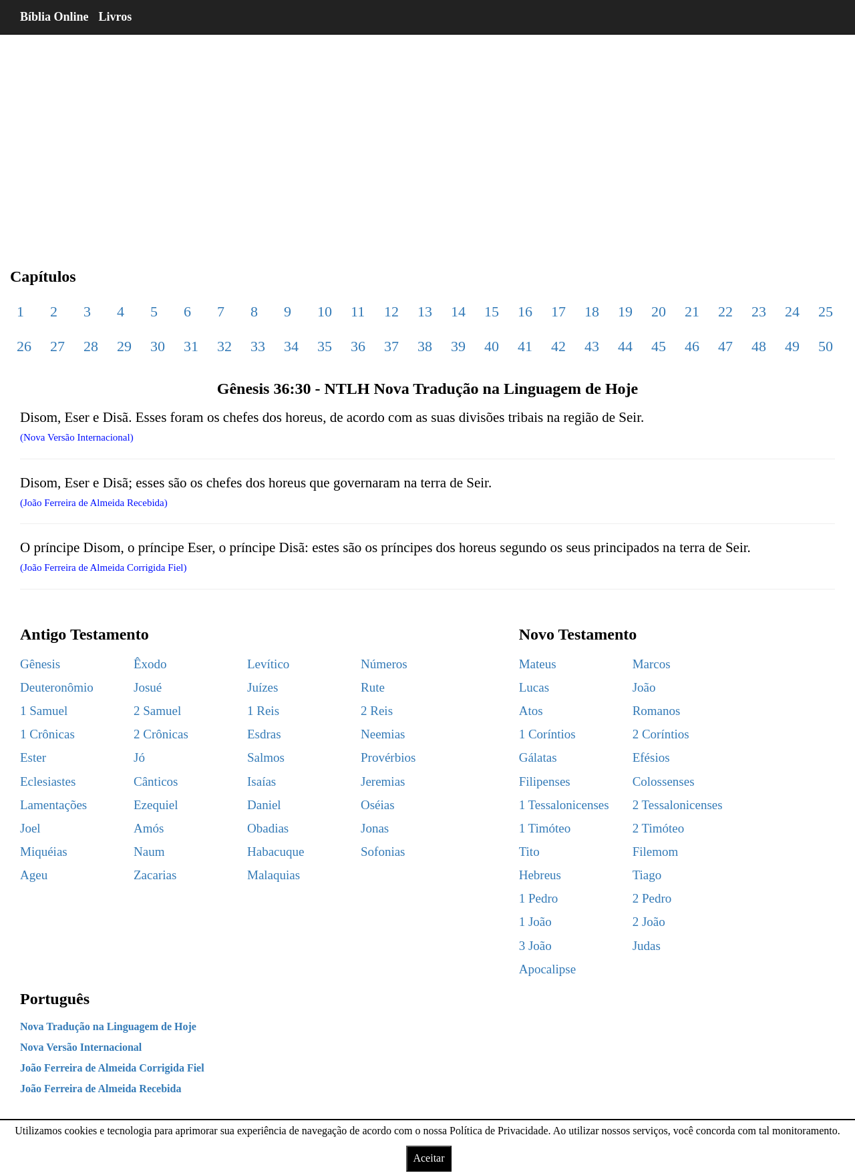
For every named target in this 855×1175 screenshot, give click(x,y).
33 (257, 346)
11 (358, 311)
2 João (649, 922)
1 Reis (263, 711)
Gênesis (40, 664)
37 (391, 346)
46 (692, 346)
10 (324, 311)
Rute (373, 687)
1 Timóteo (545, 828)
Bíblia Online (54, 16)
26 (24, 346)
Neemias (383, 734)
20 (658, 311)
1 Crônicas (47, 734)
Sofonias (383, 852)
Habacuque (275, 852)
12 (391, 311)
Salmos (266, 757)
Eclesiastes (47, 781)
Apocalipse (547, 969)
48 (758, 346)
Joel (30, 828)
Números (384, 664)
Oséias (378, 805)
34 (291, 346)
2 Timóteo (659, 828)
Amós (149, 828)
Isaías (261, 781)
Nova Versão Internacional (81, 1047)
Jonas (375, 828)
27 (57, 346)
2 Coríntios (661, 734)
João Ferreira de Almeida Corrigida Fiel (112, 1068)
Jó (139, 757)
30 (157, 346)
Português (55, 998)
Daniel (264, 805)
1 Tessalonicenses (564, 805)
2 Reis (377, 711)
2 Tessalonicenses (678, 805)
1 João (535, 922)
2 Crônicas (161, 734)
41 (525, 346)
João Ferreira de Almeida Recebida (100, 1088)
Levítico (268, 664)
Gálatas (538, 757)
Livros (115, 16)
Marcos (652, 664)
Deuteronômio (57, 687)
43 (591, 346)
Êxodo (150, 664)
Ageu (33, 875)
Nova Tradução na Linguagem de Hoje (108, 1026)
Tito (529, 852)
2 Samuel (157, 711)
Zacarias (155, 875)
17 (558, 311)
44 (625, 346)
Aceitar (428, 1158)
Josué (148, 687)
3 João (535, 946)
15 (491, 311)
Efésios (651, 757)
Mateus (537, 664)
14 (458, 311)
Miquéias (43, 852)
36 (358, 346)
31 (191, 346)
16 (525, 311)
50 (825, 346)
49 (792, 346)
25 (825, 311)
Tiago (647, 875)
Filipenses (544, 781)
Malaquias (273, 875)
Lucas (534, 687)
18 (591, 311)
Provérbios (388, 757)
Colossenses (664, 781)
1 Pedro (538, 898)
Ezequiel (156, 805)
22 (725, 311)
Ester (33, 757)
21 (692, 311)
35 (324, 346)
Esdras (264, 734)
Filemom (656, 852)
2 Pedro (652, 898)
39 (458, 346)
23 (758, 311)
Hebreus (540, 875)
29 (124, 346)
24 (792, 311)
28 (90, 346)
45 (658, 346)
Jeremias (383, 781)
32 (224, 346)
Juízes (262, 687)
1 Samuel (43, 711)
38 (424, 346)
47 (725, 346)
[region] (427, 140)
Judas (647, 946)
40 (491, 346)
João (644, 687)
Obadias (268, 828)
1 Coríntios (547, 734)
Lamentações (53, 805)
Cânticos (156, 781)
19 (625, 311)
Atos (531, 711)
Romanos (657, 711)
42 (558, 346)
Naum (149, 852)
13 (424, 311)
